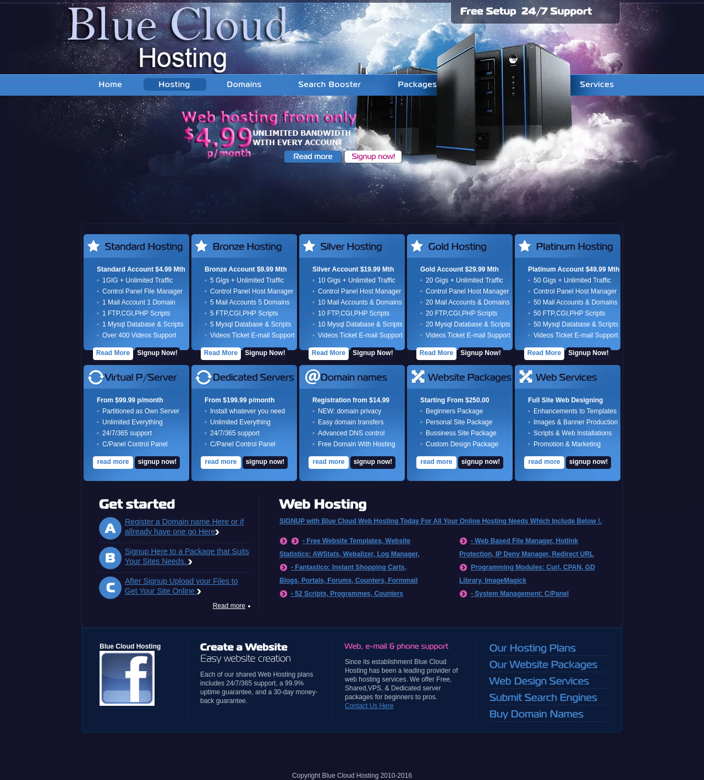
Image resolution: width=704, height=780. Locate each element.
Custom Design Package (462, 444)
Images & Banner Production (576, 422)
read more (113, 462)
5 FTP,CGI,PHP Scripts (244, 313)
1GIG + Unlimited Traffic (137, 280)
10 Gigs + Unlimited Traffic (356, 280)
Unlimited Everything (132, 422)
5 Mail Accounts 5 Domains (250, 302)
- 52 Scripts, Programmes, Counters (347, 594)
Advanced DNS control (351, 433)
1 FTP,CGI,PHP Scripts (136, 313)
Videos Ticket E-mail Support (252, 335)
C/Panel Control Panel (135, 444)
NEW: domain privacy (349, 411)
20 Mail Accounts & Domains (468, 302)
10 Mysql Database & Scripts (360, 324)
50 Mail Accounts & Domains (576, 302)
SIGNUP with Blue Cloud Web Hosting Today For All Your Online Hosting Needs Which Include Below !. (440, 521)
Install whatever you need (247, 411)
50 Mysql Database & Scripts (576, 324)
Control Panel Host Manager (251, 291)
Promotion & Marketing (567, 444)
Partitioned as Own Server (140, 411)
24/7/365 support (127, 433)
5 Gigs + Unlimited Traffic (247, 280)
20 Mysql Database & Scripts (468, 324)
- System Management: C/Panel (520, 594)
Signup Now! (157, 353)
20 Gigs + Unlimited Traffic (464, 280)
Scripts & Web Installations (573, 433)
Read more (229, 606)
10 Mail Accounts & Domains (360, 302)
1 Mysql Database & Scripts (142, 324)
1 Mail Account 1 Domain (138, 302)
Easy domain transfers (350, 422)
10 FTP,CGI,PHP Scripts (353, 313)
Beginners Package (454, 411)
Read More (113, 353)
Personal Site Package (459, 422)
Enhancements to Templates (575, 411)
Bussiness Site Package (461, 433)
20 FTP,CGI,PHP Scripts (461, 313)
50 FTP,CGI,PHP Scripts (569, 313)
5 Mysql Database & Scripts (250, 324)
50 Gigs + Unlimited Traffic (572, 280)
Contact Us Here (369, 706)
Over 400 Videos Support (139, 335)
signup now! (157, 462)
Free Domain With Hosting (356, 444)
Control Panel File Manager (142, 291)
